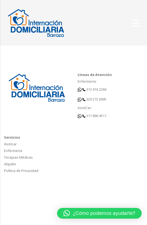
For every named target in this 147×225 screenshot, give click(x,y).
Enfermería (13, 150)
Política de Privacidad (21, 170)
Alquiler (10, 164)
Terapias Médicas (18, 157)
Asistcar (10, 144)
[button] (99, 213)
